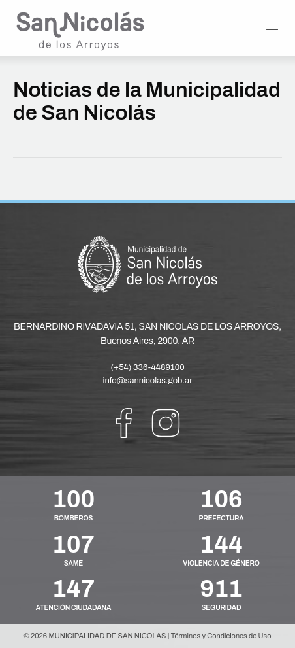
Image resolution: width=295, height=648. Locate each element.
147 (73, 589)
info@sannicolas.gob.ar (148, 380)
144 (221, 544)
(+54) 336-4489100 (147, 367)
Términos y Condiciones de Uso (221, 635)
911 (221, 589)
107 (73, 544)
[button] (272, 26)
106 (221, 499)
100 (73, 499)
